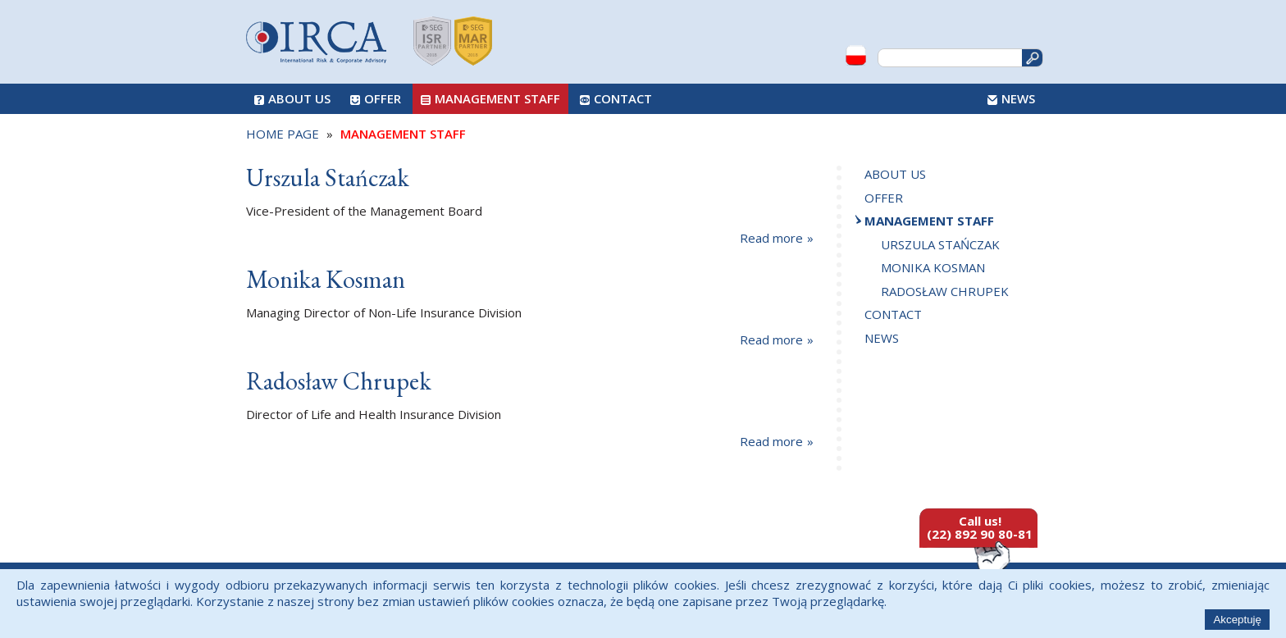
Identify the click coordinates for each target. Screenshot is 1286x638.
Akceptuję (1237, 619)
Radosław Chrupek (945, 291)
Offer (382, 98)
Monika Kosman (933, 267)
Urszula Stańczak (940, 244)
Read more (771, 238)
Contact (623, 98)
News (1018, 98)
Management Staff (497, 98)
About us (299, 98)
